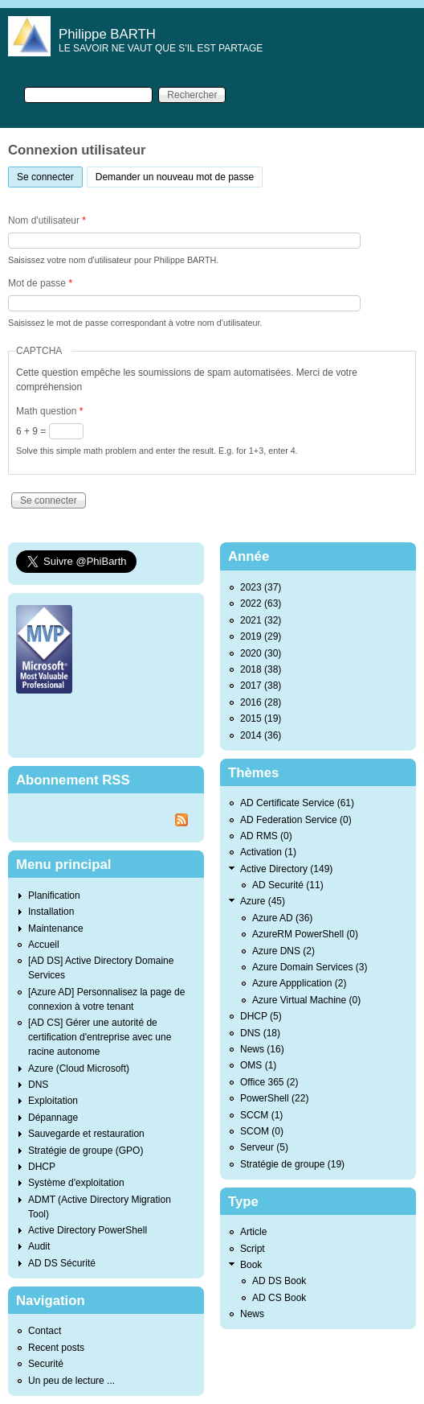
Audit (39, 1246)
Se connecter (50, 175)
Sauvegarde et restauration (86, 1133)
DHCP (41, 1166)
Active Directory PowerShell (87, 1230)
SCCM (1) (261, 1115)
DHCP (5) (261, 1016)
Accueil (43, 944)
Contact (44, 1330)
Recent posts (56, 1347)
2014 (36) (260, 735)
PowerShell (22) (274, 1098)
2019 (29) (260, 636)
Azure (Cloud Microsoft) (78, 1068)
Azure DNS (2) (283, 951)
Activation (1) (268, 852)
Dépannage (53, 1117)
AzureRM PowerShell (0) (305, 934)
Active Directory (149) (286, 869)
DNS (38, 1084)
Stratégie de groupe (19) (292, 1164)
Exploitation (53, 1100)
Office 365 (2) (269, 1082)
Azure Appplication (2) (299, 983)
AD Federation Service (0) (296, 820)
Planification (54, 895)
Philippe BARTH (107, 34)
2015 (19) (260, 718)
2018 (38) (260, 669)
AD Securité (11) (288, 885)
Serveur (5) (264, 1147)
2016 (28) (260, 702)
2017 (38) (260, 685)
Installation (51, 911)
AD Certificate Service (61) (297, 803)
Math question (49, 411)
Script (252, 1248)
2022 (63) (260, 603)
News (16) (262, 1049)
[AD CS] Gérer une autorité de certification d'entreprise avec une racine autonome (99, 1037)
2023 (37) (260, 587)
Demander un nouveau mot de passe (175, 177)
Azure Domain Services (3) (309, 967)
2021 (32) (260, 620)
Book (251, 1264)
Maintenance (56, 928)
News (252, 1314)
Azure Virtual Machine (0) (306, 1000)
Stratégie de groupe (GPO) (85, 1150)
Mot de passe (40, 283)
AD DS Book (279, 1281)
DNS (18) (260, 1033)
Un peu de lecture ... (71, 1380)
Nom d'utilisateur (47, 220)
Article (253, 1231)
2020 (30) (260, 653)
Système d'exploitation (76, 1182)
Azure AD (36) (282, 918)
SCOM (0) (261, 1131)
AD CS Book (279, 1297)
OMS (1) (258, 1065)
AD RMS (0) (266, 836)
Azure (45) (262, 901)
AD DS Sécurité (62, 1263)
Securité (45, 1363)
